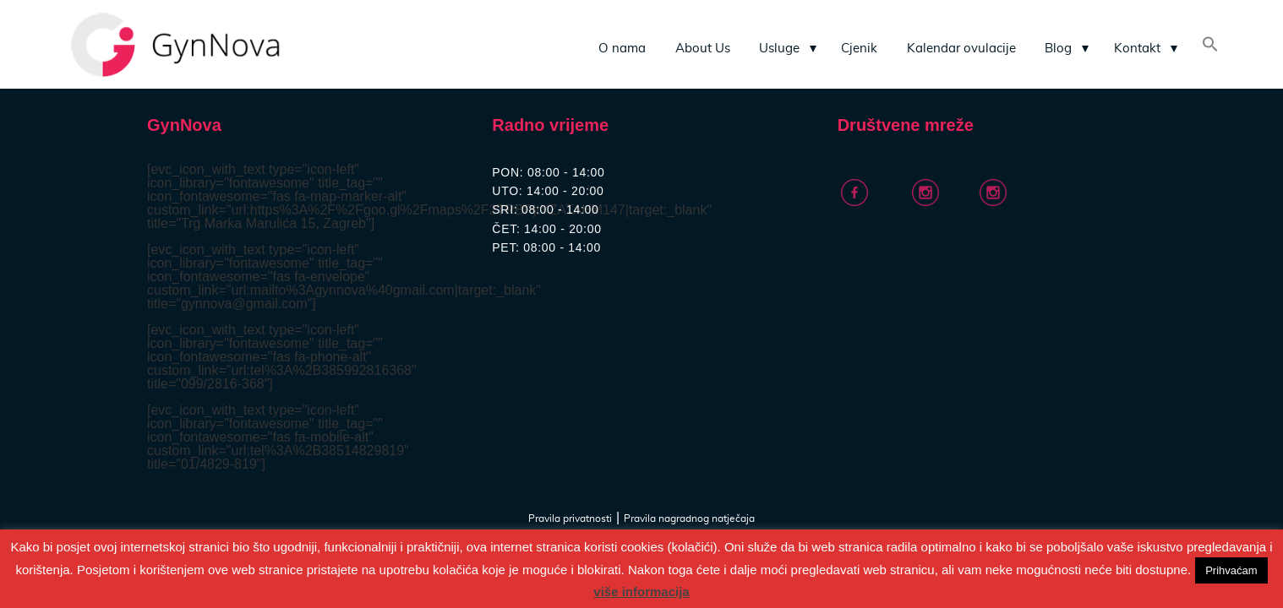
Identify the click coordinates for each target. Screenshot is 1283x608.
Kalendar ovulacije (961, 48)
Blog (1058, 48)
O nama (622, 48)
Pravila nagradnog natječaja (689, 518)
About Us (702, 48)
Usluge (779, 48)
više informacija (641, 591)
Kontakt (1137, 48)
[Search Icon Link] (1210, 46)
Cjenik (859, 48)
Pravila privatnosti (570, 518)
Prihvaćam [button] (1231, 570)
